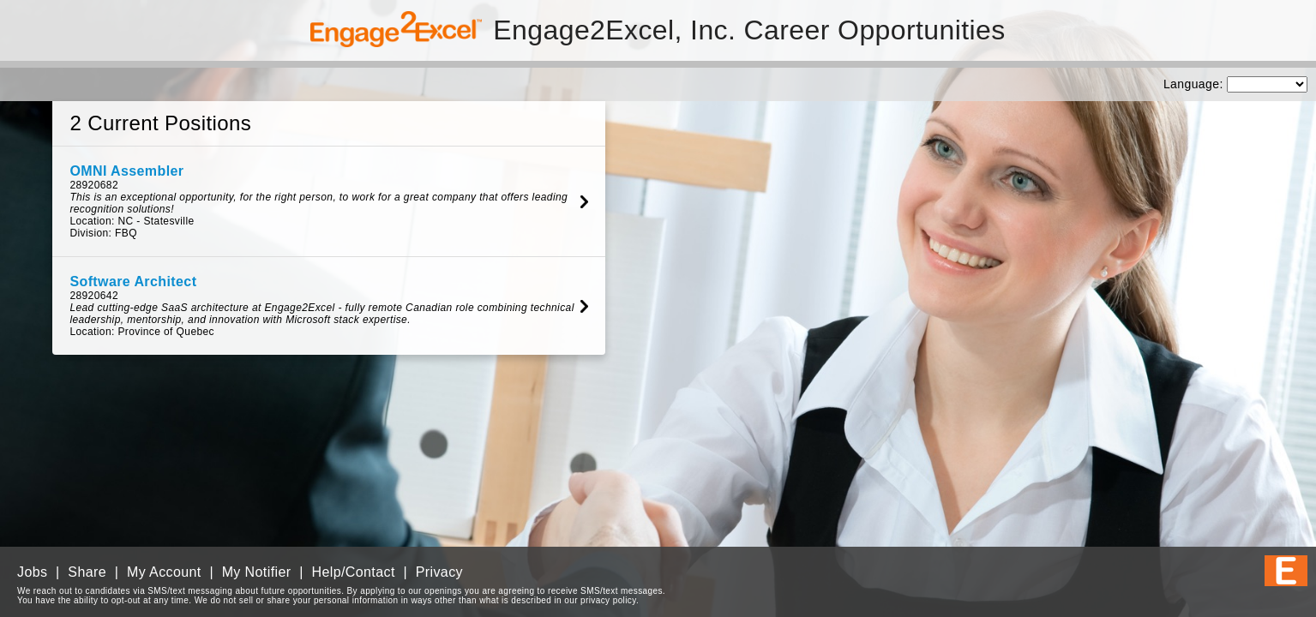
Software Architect (132, 281)
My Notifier (256, 572)
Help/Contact (352, 572)
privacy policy (608, 600)
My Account (164, 572)
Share (87, 572)
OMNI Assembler (126, 171)
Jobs (32, 572)
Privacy (439, 572)
